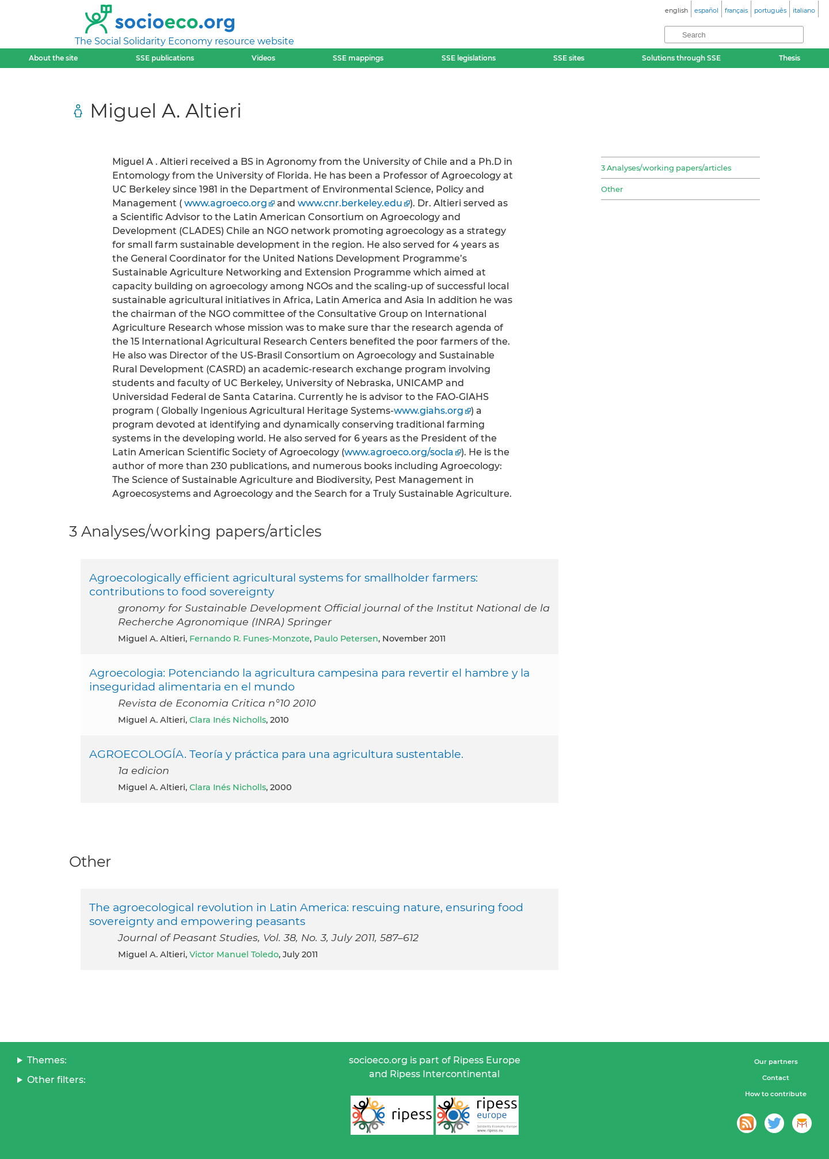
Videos (263, 58)
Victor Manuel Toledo (234, 954)
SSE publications (165, 58)
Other (612, 189)
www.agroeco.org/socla (399, 452)
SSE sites (568, 58)
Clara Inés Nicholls (227, 720)
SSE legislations (469, 58)
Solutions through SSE (681, 58)
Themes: (47, 1060)
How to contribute (776, 1094)
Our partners (776, 1062)
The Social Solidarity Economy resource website (184, 41)
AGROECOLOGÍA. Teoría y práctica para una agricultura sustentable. (276, 754)
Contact (775, 1078)
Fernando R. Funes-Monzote (249, 638)
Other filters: (56, 1079)
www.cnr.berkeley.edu (350, 203)
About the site (53, 58)
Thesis (789, 58)
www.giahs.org (428, 410)
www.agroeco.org (225, 203)
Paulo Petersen (346, 638)
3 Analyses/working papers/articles (666, 167)
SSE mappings (358, 58)
